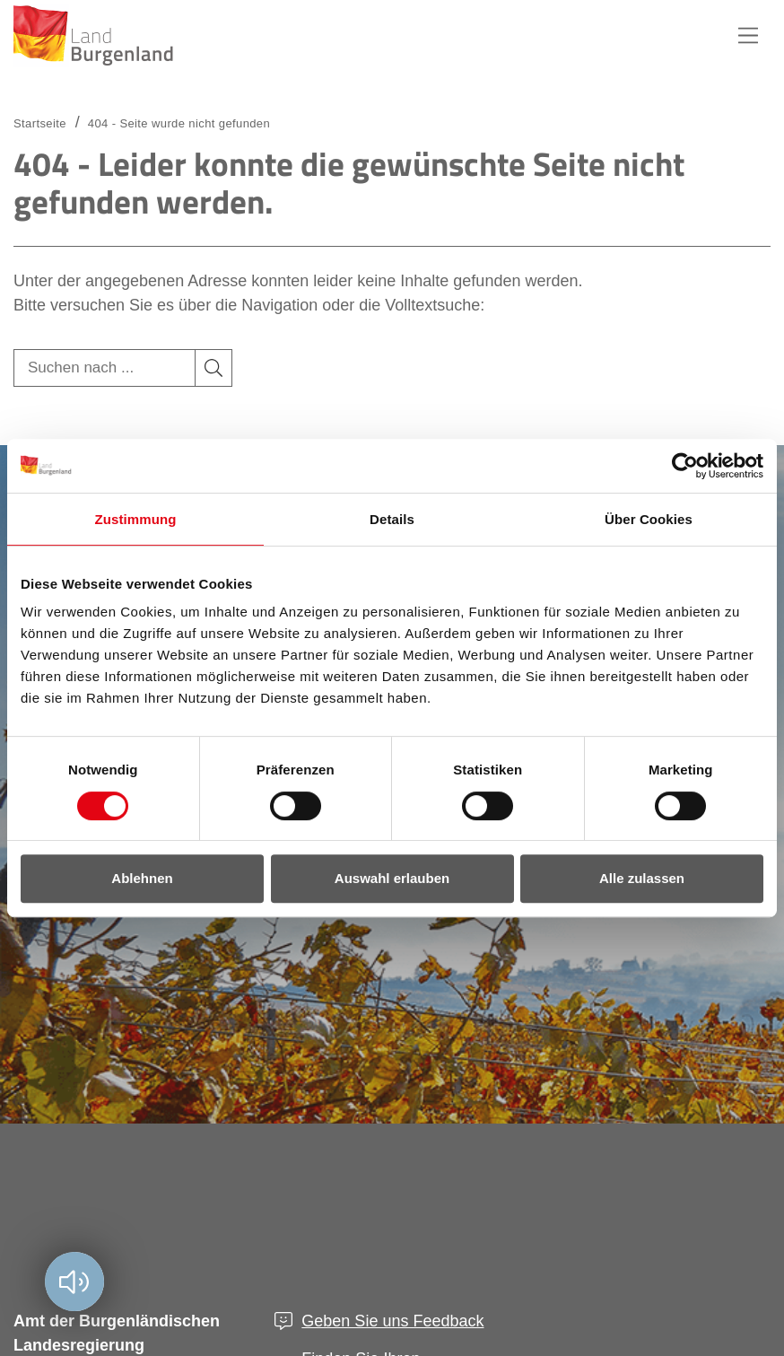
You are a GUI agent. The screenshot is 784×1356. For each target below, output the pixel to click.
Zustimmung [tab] (136, 519)
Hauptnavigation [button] (748, 36)
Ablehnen (141, 878)
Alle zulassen (641, 878)
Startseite (39, 123)
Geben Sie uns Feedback (392, 1321)
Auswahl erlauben (392, 878)
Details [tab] (392, 519)
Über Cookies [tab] (649, 519)
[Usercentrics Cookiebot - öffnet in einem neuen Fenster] (684, 465)
